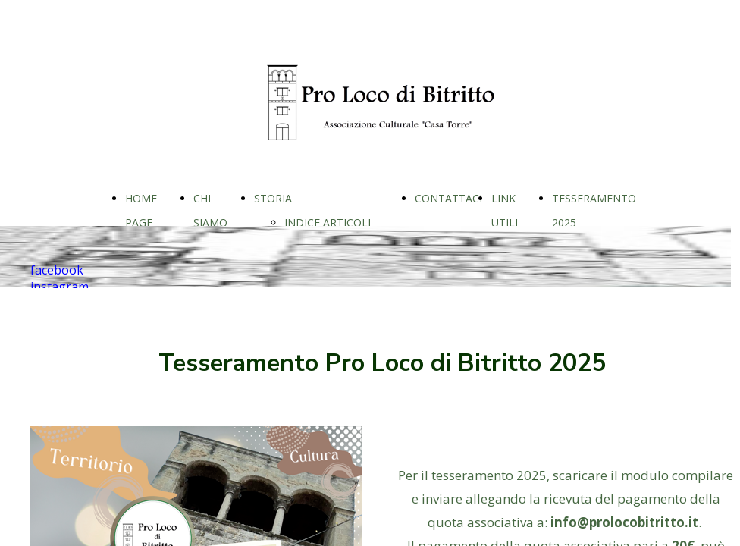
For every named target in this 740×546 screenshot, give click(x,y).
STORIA (273, 198)
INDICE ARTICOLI (327, 222)
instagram (59, 286)
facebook (56, 270)
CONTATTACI (448, 198)
